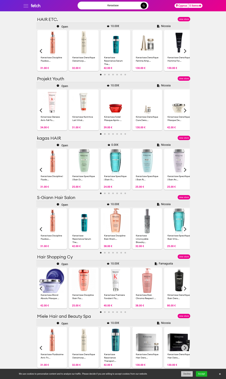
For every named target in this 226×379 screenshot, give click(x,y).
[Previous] (41, 51)
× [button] (220, 374)
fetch (35, 5)
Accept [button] (201, 374)
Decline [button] (187, 374)
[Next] (184, 51)
